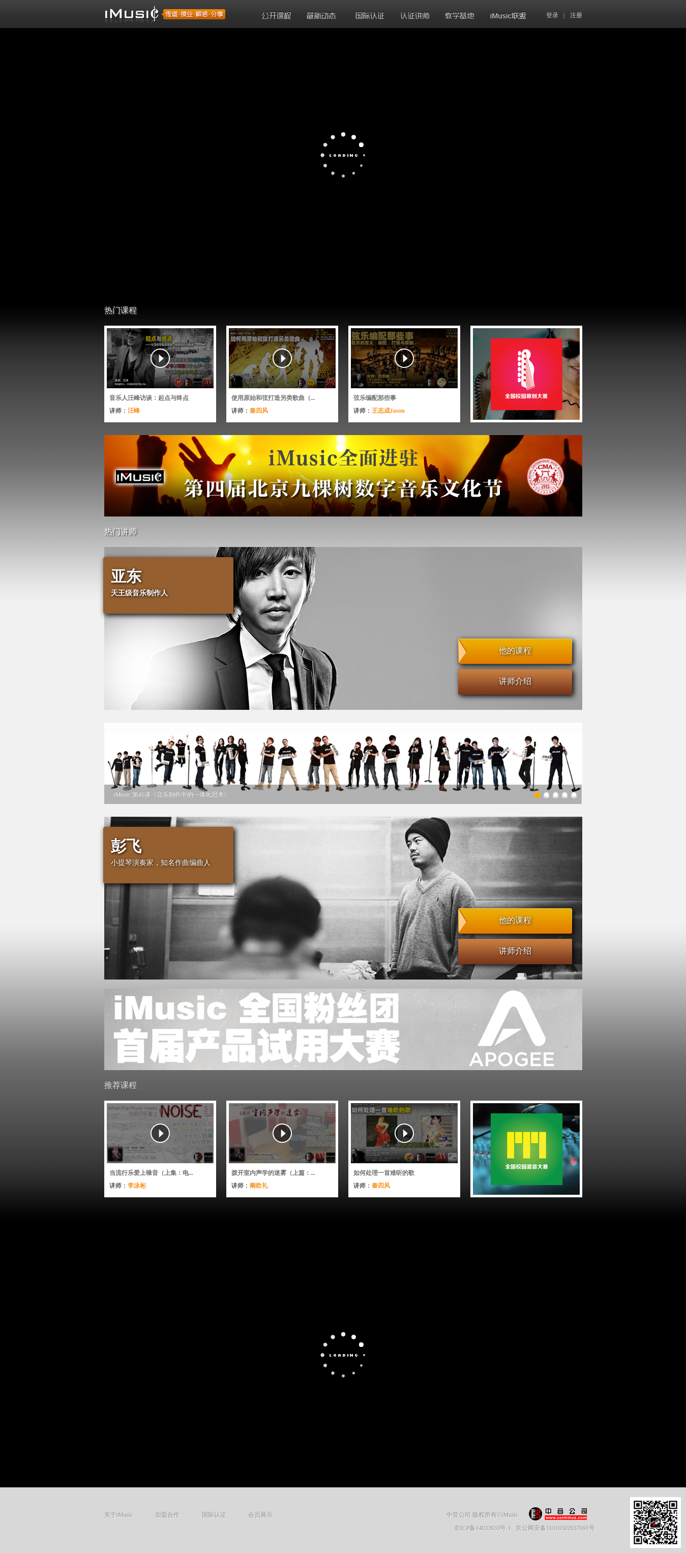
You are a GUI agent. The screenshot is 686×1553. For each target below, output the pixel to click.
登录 (552, 15)
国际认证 (214, 1514)
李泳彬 (137, 1185)
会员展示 (260, 1514)
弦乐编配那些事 (374, 397)
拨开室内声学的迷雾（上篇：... (273, 1172)
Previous (107, 770)
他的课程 (515, 650)
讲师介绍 (515, 681)
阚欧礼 (259, 1185)
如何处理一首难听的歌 (383, 1172)
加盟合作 (167, 1514)
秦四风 (259, 410)
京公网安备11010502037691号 (555, 1528)
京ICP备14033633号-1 (483, 1528)
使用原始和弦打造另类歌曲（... (273, 397)
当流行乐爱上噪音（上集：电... (151, 1172)
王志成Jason (388, 410)
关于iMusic (118, 1514)
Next (579, 770)
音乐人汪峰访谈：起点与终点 (149, 397)
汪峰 (134, 410)
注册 (576, 15)
